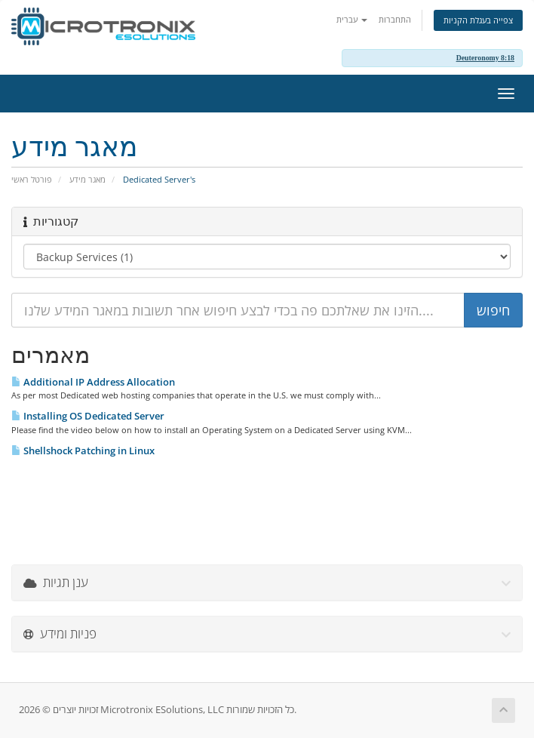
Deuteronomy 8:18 (485, 58)
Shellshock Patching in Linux (83, 450)
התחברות (395, 19)
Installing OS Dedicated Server (87, 416)
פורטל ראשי (31, 179)
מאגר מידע (87, 179)
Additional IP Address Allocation (93, 382)
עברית (351, 19)
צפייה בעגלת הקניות (478, 20)
